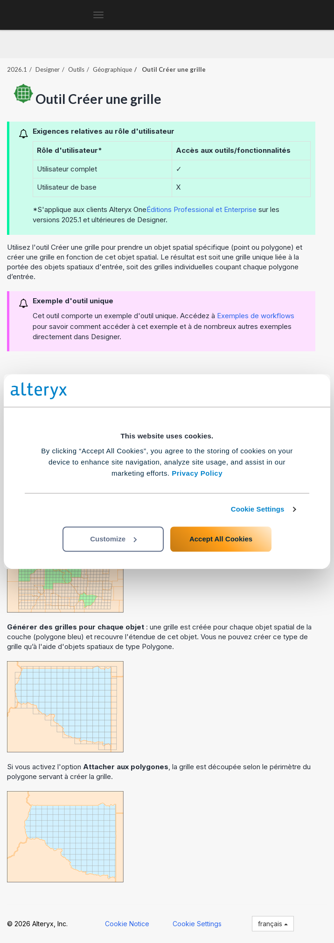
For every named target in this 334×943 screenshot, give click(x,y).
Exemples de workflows (255, 315)
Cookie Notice (127, 924)
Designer (47, 69)
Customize (113, 539)
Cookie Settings (258, 509)
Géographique (112, 69)
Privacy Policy (197, 473)
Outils (76, 69)
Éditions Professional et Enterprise (201, 209)
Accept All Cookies (220, 539)
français (273, 924)
